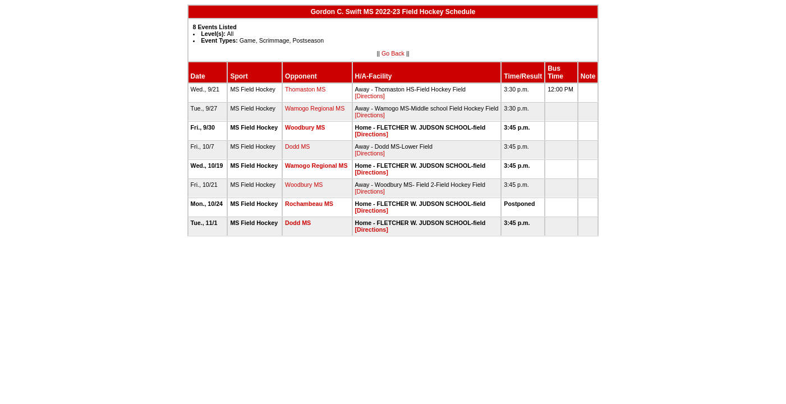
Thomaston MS (305, 89)
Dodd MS (297, 146)
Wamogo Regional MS (314, 108)
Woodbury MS (305, 127)
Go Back (393, 53)
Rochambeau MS (309, 203)
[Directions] (370, 96)
